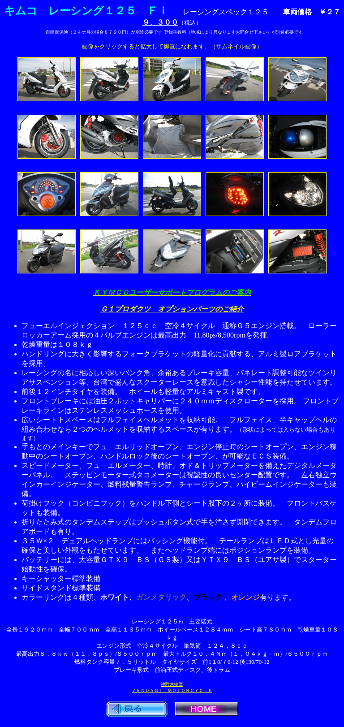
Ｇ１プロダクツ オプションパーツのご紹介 (172, 309)
